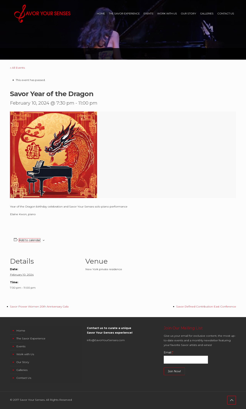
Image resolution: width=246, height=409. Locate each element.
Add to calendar (29, 240)
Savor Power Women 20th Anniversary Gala (39, 306)
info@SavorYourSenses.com (106, 340)
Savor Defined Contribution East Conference (206, 306)
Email (168, 352)
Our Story (22, 362)
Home (20, 330)
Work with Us (25, 354)
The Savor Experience (30, 338)
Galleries (21, 370)
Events (20, 346)
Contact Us (23, 378)
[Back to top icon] (231, 400)
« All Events (17, 67)
